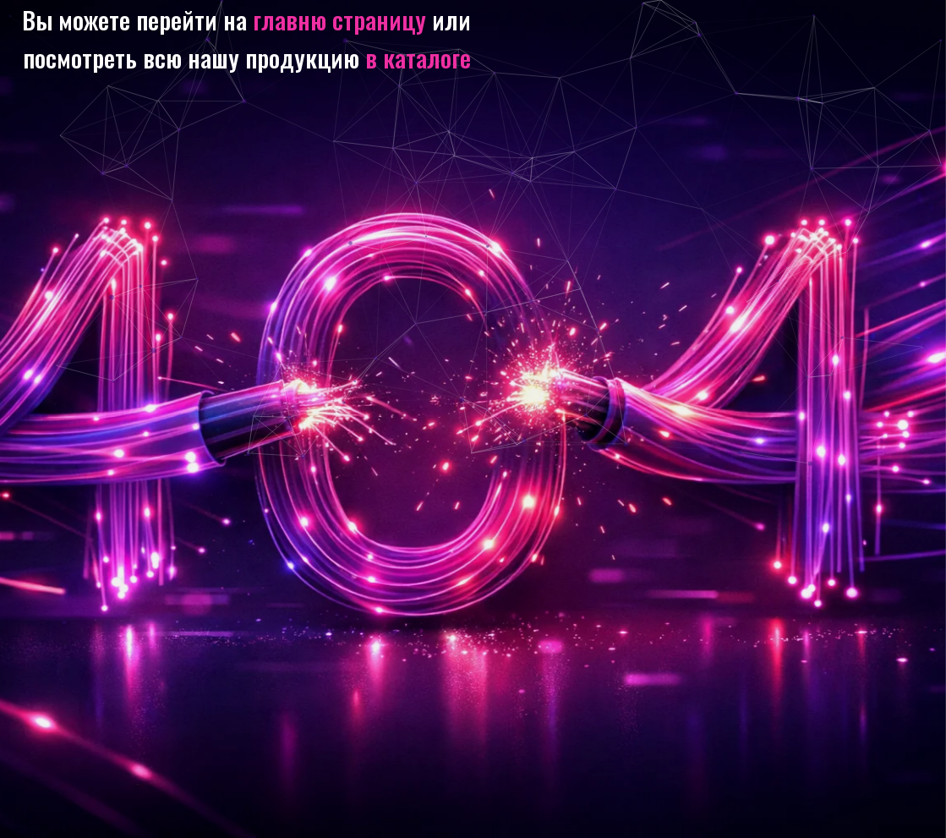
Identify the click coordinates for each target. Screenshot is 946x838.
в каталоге (418, 57)
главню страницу (339, 19)
